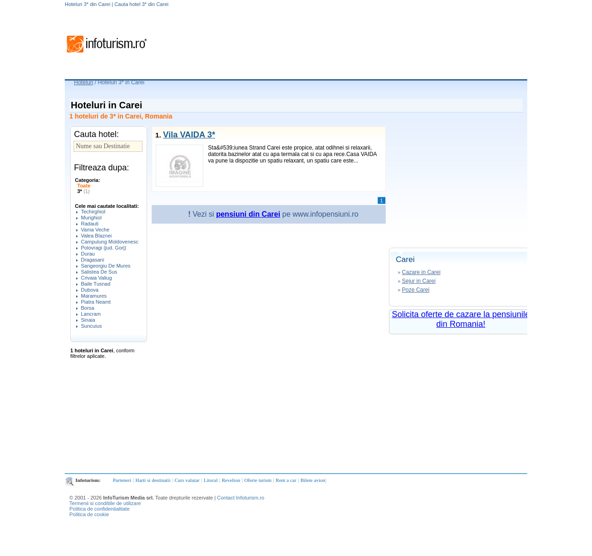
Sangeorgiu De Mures (105, 266)
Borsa (87, 308)
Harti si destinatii (153, 480)
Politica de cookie (89, 514)
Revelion (231, 480)
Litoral (211, 480)
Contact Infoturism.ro (240, 497)
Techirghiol (93, 211)
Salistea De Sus (99, 272)
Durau (88, 253)
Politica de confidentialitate (99, 509)
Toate (84, 185)
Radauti (90, 223)
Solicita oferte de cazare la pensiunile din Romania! (461, 319)
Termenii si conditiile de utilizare (105, 503)
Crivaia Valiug (96, 278)
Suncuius (91, 326)
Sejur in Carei (419, 281)
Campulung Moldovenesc (109, 241)
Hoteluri (83, 82)
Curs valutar (186, 480)
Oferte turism (257, 480)
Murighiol (91, 217)
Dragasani (92, 259)
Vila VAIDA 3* (189, 134)
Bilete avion (313, 480)
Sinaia (88, 320)
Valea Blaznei (96, 235)
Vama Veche (95, 229)
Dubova (90, 290)
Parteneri (122, 480)
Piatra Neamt (96, 302)
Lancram (91, 314)
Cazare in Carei (421, 272)
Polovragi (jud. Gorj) (103, 247)
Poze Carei (415, 290)
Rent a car (286, 480)
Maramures (94, 296)
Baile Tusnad (96, 284)
